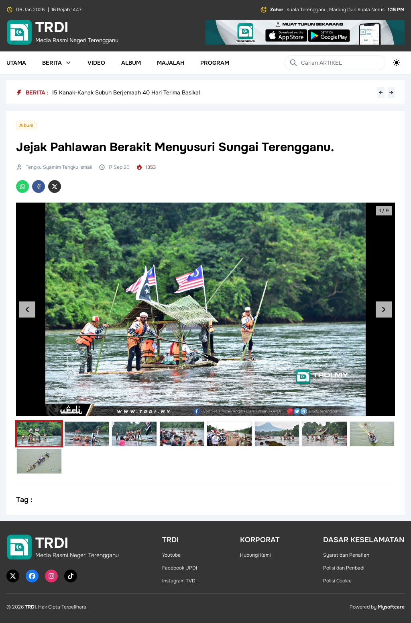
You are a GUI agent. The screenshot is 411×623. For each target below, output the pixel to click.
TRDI (30, 607)
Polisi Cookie (337, 581)
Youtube (171, 555)
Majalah (170, 62)
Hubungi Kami (255, 555)
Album (131, 62)
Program (214, 62)
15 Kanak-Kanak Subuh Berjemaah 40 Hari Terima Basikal (126, 92)
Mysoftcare (391, 607)
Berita (56, 62)
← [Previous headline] (381, 92)
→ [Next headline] (391, 92)
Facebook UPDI (179, 568)
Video (96, 62)
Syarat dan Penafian (346, 555)
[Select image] (39, 434)
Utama (16, 62)
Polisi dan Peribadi (343, 568)
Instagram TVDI (179, 581)
